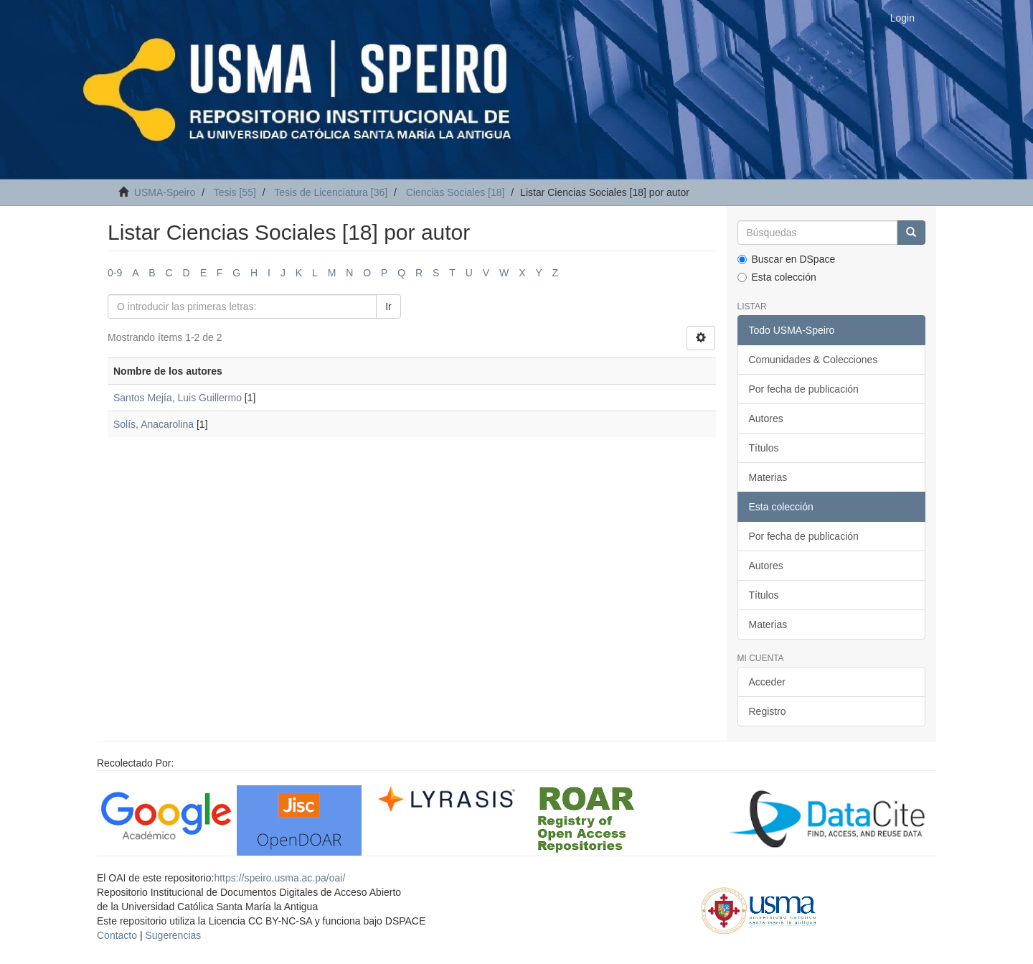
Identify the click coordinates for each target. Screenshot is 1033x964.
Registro (767, 711)
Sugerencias (173, 935)
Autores (766, 418)
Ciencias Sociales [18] (455, 192)
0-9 (115, 273)
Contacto (117, 935)
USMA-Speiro (165, 192)
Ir (388, 306)
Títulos (764, 448)
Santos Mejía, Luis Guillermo (177, 397)
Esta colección (776, 277)
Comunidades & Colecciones (813, 359)
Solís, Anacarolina (153, 424)
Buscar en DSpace (786, 259)
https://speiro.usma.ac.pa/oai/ (279, 878)
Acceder (767, 682)
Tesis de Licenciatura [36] (330, 192)
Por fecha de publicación (804, 389)
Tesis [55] (235, 192)
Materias (768, 477)
